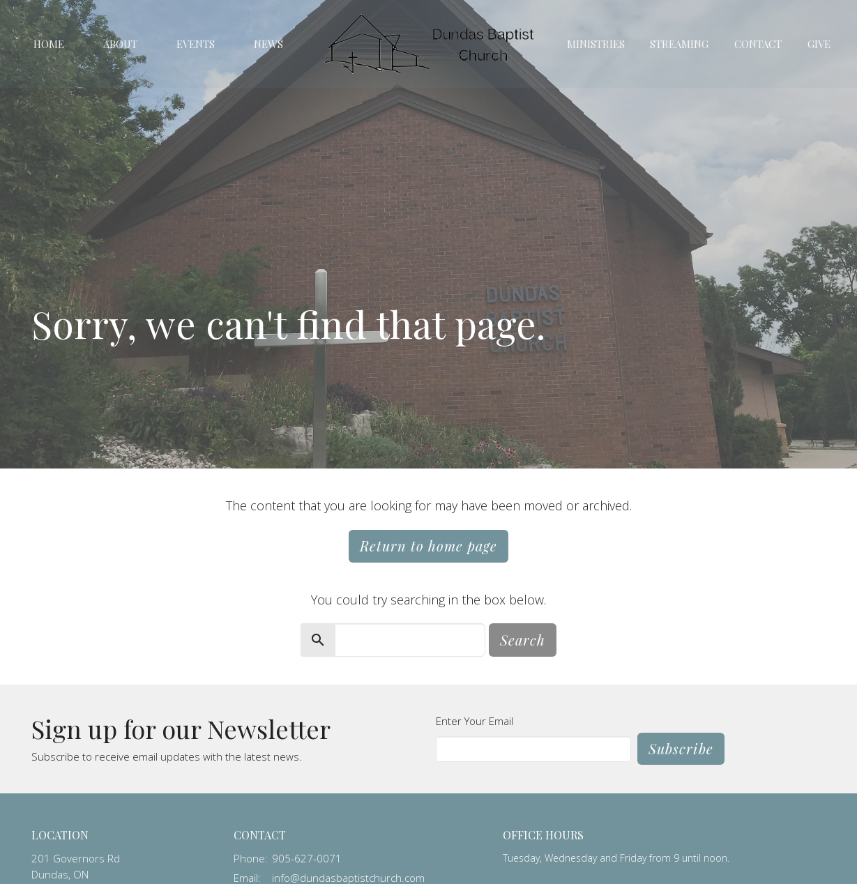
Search (522, 639)
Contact (758, 44)
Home (48, 44)
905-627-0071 (307, 858)
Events (195, 44)
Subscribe (681, 748)
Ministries (596, 44)
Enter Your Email (474, 721)
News (268, 44)
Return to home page (428, 545)
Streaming (679, 44)
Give (819, 44)
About (120, 44)
